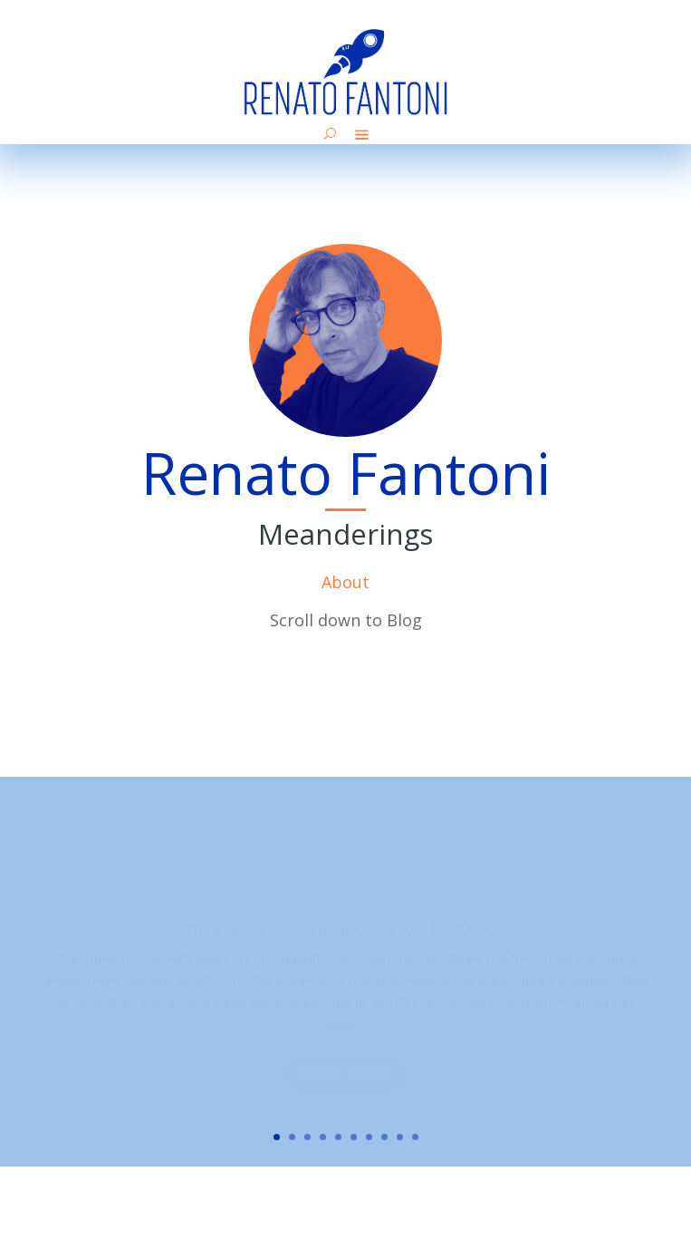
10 (415, 1137)
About (345, 582)
